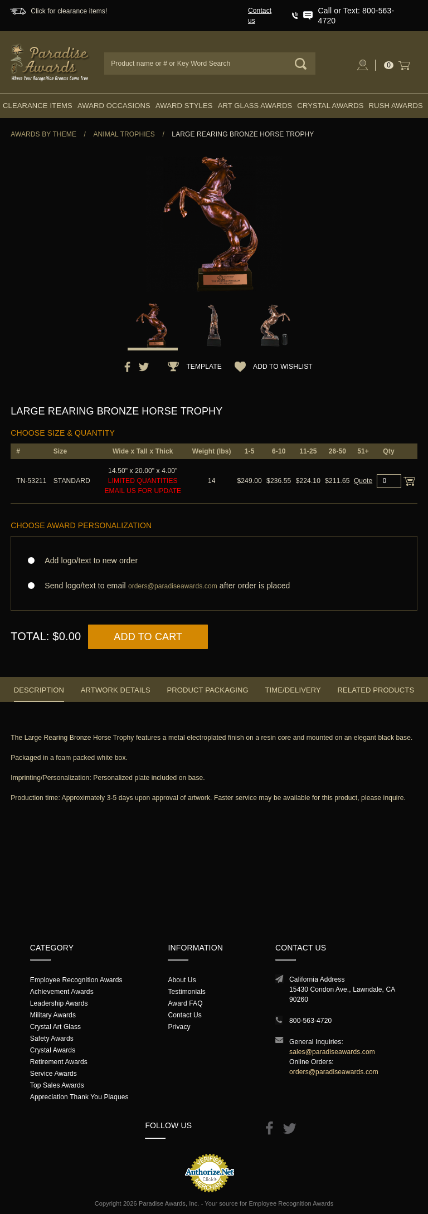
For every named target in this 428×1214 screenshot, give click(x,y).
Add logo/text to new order (88, 560)
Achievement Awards (62, 992)
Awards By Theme (43, 134)
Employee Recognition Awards (76, 980)
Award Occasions (113, 105)
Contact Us (185, 1015)
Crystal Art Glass (55, 1027)
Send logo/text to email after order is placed (214, 585)
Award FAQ (185, 1003)
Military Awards (53, 1015)
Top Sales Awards (57, 1085)
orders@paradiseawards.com (333, 1072)
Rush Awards (396, 105)
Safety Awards (52, 1038)
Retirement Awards (58, 1062)
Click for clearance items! (69, 11)
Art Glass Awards (255, 105)
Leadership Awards (59, 1003)
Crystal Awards (330, 105)
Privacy (179, 1027)
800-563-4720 (310, 1021)
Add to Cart (148, 636)
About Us (182, 980)
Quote (363, 481)
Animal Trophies (124, 134)
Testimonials (186, 992)
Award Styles (183, 105)
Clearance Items (37, 105)
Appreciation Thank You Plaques (79, 1097)
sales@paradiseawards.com (332, 1052)
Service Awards (53, 1074)
